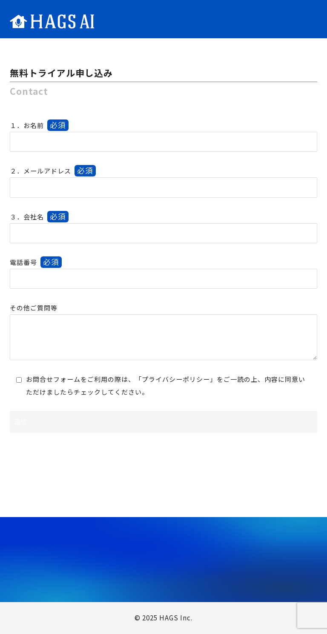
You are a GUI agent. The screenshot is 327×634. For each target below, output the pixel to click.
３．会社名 (39, 216)
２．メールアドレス (53, 170)
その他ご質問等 (33, 307)
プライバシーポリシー (176, 379)
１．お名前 (39, 125)
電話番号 (36, 262)
